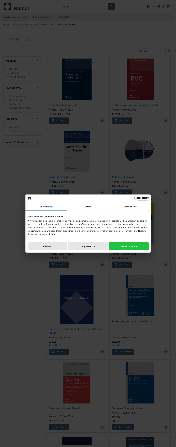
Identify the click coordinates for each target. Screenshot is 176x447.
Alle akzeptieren (129, 246)
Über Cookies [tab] (130, 206)
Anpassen (88, 246)
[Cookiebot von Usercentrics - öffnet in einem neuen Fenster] (136, 198)
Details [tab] (88, 206)
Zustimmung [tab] (46, 206)
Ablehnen (47, 246)
